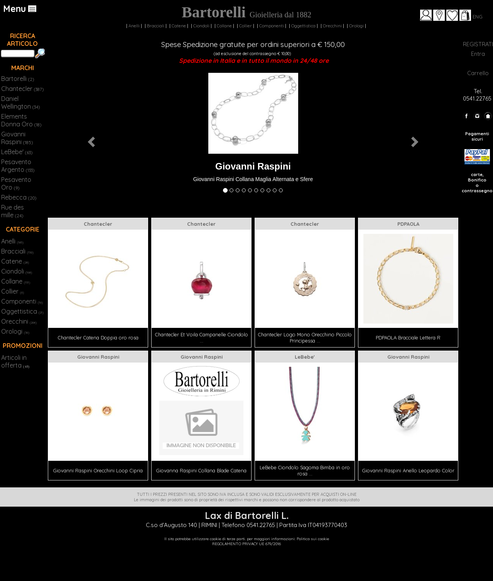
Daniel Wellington (20, 102)
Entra (478, 53)
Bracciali (155, 26)
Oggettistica (303, 26)
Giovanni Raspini (17, 138)
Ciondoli (201, 26)
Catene (179, 26)
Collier (245, 26)
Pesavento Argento (17, 165)
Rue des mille (12, 211)
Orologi (356, 26)
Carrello (478, 73)
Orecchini (332, 26)
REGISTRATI (478, 44)
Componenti (271, 26)
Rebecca (18, 197)
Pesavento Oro (16, 183)
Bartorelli (17, 78)
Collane (224, 26)
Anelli (134, 26)
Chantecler (22, 88)
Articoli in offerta (14, 361)
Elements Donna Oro (21, 120)
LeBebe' (16, 152)
